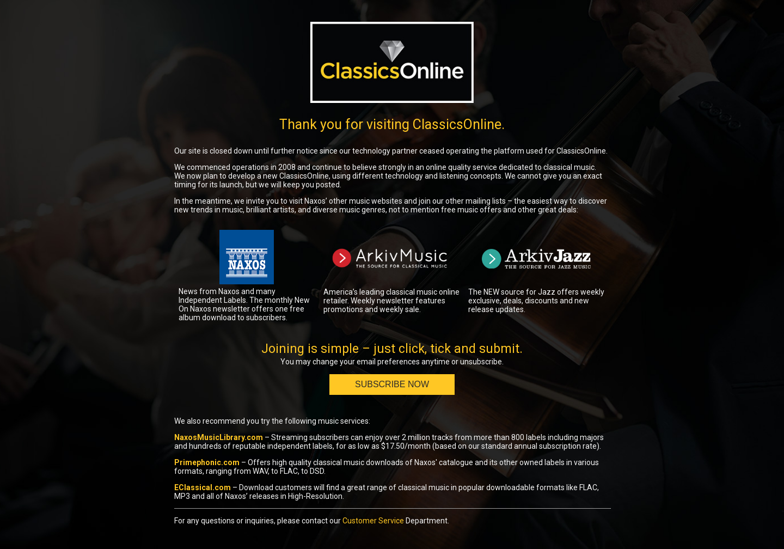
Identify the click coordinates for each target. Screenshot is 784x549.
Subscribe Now (392, 384)
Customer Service (373, 520)
